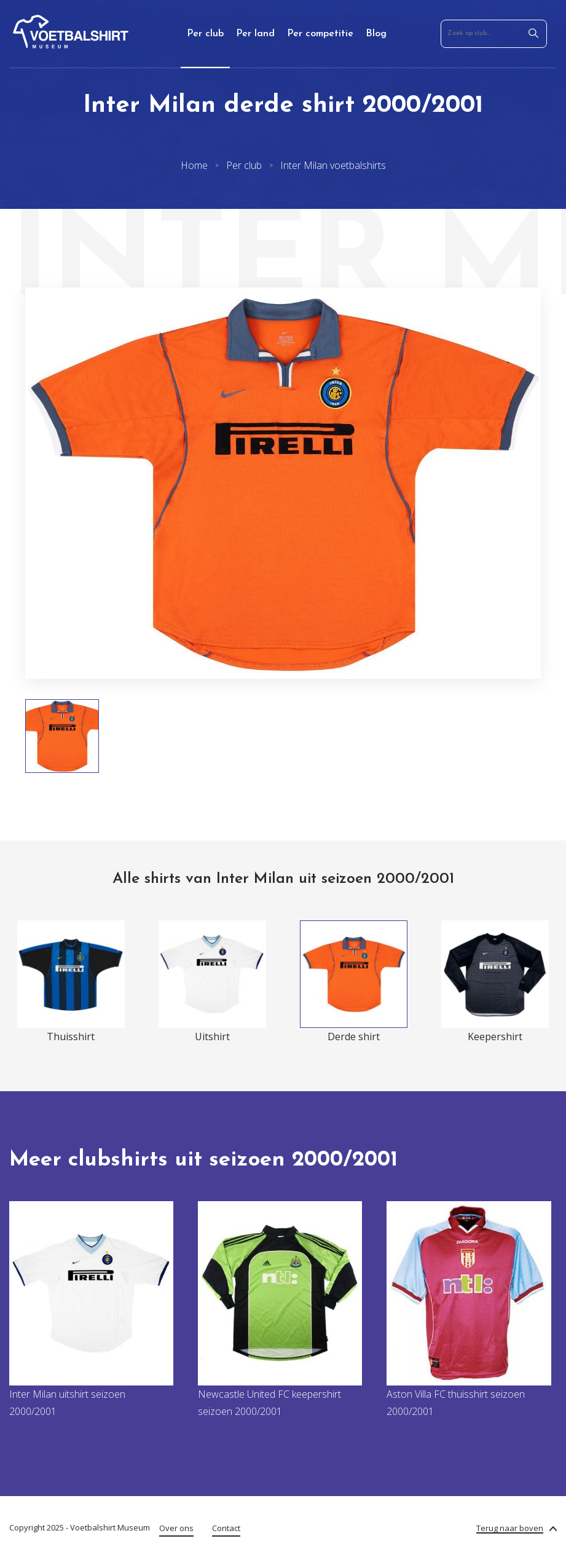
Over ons (176, 1528)
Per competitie (320, 34)
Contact (226, 1528)
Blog (376, 34)
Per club (205, 34)
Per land (255, 34)
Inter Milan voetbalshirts (333, 165)
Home (194, 165)
